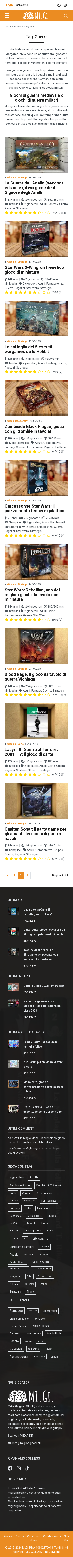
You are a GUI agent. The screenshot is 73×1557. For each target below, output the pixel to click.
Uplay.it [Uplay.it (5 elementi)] (54, 1356)
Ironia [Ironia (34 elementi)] (50, 1230)
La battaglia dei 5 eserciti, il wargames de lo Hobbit (31, 349)
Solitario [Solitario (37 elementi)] (14, 1284)
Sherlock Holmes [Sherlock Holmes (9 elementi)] (45, 1276)
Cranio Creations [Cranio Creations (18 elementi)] (19, 1318)
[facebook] (59, 5)
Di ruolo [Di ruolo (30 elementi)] (14, 1200)
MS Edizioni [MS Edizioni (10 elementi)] (16, 1348)
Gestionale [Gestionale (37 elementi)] (16, 1216)
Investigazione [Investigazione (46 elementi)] (33, 1230)
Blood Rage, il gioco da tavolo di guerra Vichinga (35, 676)
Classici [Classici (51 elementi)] (26, 1193)
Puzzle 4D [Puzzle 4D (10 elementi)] (44, 1254)
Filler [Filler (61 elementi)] (28, 1208)
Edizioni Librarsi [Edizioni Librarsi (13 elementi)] (40, 1325)
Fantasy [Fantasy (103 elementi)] (15, 1208)
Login (9, 5)
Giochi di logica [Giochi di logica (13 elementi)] (34, 1216)
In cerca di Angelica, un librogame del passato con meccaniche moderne (40, 954)
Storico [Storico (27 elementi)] (43, 1284)
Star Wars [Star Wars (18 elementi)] (29, 1284)
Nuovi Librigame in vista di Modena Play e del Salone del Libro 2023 (42, 1006)
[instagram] (65, 5)
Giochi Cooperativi (17, 421)
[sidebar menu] (7, 16)
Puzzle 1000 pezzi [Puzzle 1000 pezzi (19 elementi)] (40, 1262)
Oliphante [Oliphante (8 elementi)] (33, 1349)
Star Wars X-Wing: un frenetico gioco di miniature (34, 270)
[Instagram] (19, 1468)
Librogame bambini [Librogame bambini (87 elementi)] (22, 1247)
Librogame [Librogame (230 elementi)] (40, 1238)
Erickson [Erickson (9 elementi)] (14, 1333)
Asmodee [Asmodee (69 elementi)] (16, 1311)
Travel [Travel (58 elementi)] (30, 1291)
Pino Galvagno (51, 1551)
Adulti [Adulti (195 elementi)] (33, 1177)
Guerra (18, 26)
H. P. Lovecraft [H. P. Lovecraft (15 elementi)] (29, 1223)
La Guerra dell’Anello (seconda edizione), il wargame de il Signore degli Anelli (34, 188)
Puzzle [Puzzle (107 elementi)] (14, 1254)
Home (8, 26)
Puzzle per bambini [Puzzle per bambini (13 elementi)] (42, 1269)
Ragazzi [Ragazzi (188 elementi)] (15, 1276)
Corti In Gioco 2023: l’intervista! (43, 985)
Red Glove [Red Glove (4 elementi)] (39, 1356)
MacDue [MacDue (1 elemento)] (28, 1341)
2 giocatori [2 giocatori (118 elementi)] (17, 1177)
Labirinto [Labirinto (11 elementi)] (14, 1238)
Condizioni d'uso (33, 1538)
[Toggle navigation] (66, 16)
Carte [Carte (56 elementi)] (13, 1193)
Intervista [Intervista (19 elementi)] (14, 1230)
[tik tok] (27, 1468)
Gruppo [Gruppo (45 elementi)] (51, 1216)
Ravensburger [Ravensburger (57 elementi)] (19, 1356)
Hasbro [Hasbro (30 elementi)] (14, 1341)
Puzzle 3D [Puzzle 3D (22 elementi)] (29, 1254)
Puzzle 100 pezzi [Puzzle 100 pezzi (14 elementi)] (18, 1262)
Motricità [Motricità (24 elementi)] (44, 1246)
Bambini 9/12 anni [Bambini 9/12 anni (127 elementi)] (48, 1185)
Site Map (66, 1538)
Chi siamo (22, 5)
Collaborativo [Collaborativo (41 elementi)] (44, 1193)
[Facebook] (10, 1468)
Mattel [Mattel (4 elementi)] (41, 1341)
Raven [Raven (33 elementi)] (48, 1348)
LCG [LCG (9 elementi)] (25, 1238)
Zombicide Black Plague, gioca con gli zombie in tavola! (34, 429)
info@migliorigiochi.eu (26, 1443)
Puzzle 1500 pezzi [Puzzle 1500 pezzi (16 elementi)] (18, 1268)
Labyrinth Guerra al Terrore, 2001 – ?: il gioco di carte (31, 752)
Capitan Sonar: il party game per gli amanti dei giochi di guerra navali (35, 834)
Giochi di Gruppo (16, 823)
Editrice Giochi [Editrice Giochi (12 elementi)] (18, 1326)
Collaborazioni (52, 1536)
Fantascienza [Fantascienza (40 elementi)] (48, 1200)
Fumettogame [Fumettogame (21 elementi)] (44, 1208)
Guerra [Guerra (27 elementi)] (13, 1223)
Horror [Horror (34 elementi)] (45, 1223)
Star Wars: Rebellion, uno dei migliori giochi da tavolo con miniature (32, 595)
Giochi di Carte (15, 744)
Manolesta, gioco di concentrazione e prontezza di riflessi (43, 1086)
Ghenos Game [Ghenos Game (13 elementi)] (33, 1333)
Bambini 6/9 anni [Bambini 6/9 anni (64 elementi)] (20, 1185)
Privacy (8, 1536)
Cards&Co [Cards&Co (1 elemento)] (33, 1311)
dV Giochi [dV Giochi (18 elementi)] (40, 1318)
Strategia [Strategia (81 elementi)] (15, 1291)
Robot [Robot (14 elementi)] (29, 1276)
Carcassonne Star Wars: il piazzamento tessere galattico (34, 508)
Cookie (20, 1536)
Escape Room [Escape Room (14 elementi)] (30, 1201)
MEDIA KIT (26, 1435)
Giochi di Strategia (17, 177)
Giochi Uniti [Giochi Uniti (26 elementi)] (54, 1333)
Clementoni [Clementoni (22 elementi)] (50, 1310)
